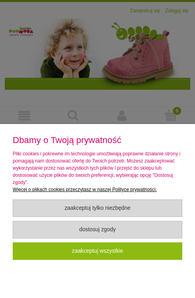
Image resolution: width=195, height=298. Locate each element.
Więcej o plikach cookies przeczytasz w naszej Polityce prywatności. (85, 189)
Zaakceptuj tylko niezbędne (98, 208)
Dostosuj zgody (97, 229)
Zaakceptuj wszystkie (97, 251)
